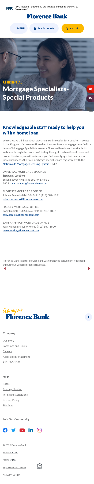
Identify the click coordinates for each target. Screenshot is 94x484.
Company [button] (9, 333)
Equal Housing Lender (14, 467)
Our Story (8, 340)
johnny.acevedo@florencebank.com (23, 199)
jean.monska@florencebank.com (21, 230)
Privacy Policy (11, 400)
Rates (6, 383)
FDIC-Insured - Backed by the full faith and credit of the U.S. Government (46, 8)
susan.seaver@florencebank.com (28, 183)
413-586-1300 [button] (12, 362)
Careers (7, 351)
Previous (4, 268)
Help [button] (6, 376)
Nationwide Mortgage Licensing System (26, 163)
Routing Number (12, 389)
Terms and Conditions (15, 394)
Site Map (8, 405)
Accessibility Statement (16, 356)
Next (89, 268)
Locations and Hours (15, 345)
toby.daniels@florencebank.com (21, 214)
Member (10, 452)
